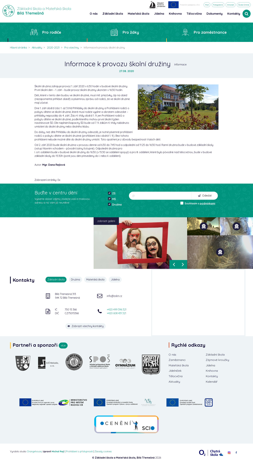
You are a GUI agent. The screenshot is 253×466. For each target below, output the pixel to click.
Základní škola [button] (112, 13)
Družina (115, 204)
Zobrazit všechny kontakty (86, 326)
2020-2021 (53, 47)
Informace (180, 64)
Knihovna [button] (175, 13)
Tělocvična (176, 376)
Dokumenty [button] (215, 13)
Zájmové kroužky (218, 360)
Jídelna (115, 279)
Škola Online (243, 5)
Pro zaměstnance (210, 32)
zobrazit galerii (106, 221)
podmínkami (207, 203)
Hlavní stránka (18, 47)
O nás (173, 354)
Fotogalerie (218, 5)
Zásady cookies (103, 451)
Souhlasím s (197, 203)
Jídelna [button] (159, 13)
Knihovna (212, 371)
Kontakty (233, 13)
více (63, 345)
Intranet (230, 5)
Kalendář (212, 381)
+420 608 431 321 (116, 313)
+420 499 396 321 (116, 309)
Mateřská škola (95, 279)
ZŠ (112, 193)
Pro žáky (130, 32)
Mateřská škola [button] (138, 13)
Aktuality (37, 47)
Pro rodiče (51, 32)
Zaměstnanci (177, 360)
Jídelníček (175, 371)
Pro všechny (71, 47)
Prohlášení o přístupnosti (79, 451)
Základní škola (216, 354)
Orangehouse (34, 451)
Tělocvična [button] (194, 13)
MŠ (112, 199)
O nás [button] (94, 13)
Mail (207, 5)
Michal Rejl (58, 451)
